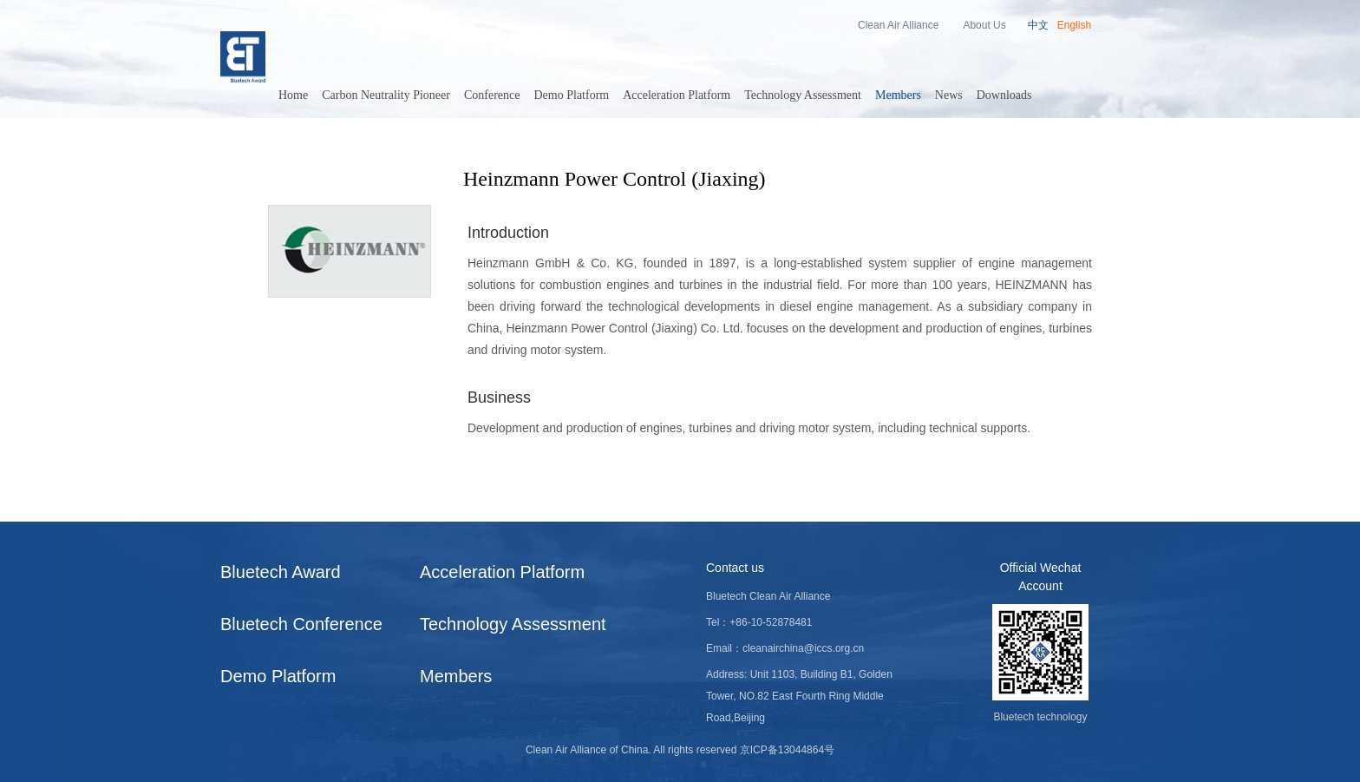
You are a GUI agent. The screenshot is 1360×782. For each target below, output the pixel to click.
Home (293, 95)
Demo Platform (572, 95)
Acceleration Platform (676, 95)
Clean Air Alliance (898, 25)
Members (898, 95)
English (1074, 25)
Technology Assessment (802, 95)
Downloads (1004, 95)
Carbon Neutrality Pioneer (386, 95)
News (949, 95)
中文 (1038, 25)
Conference (492, 95)
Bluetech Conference (301, 624)
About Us (984, 25)
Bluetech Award (280, 572)
